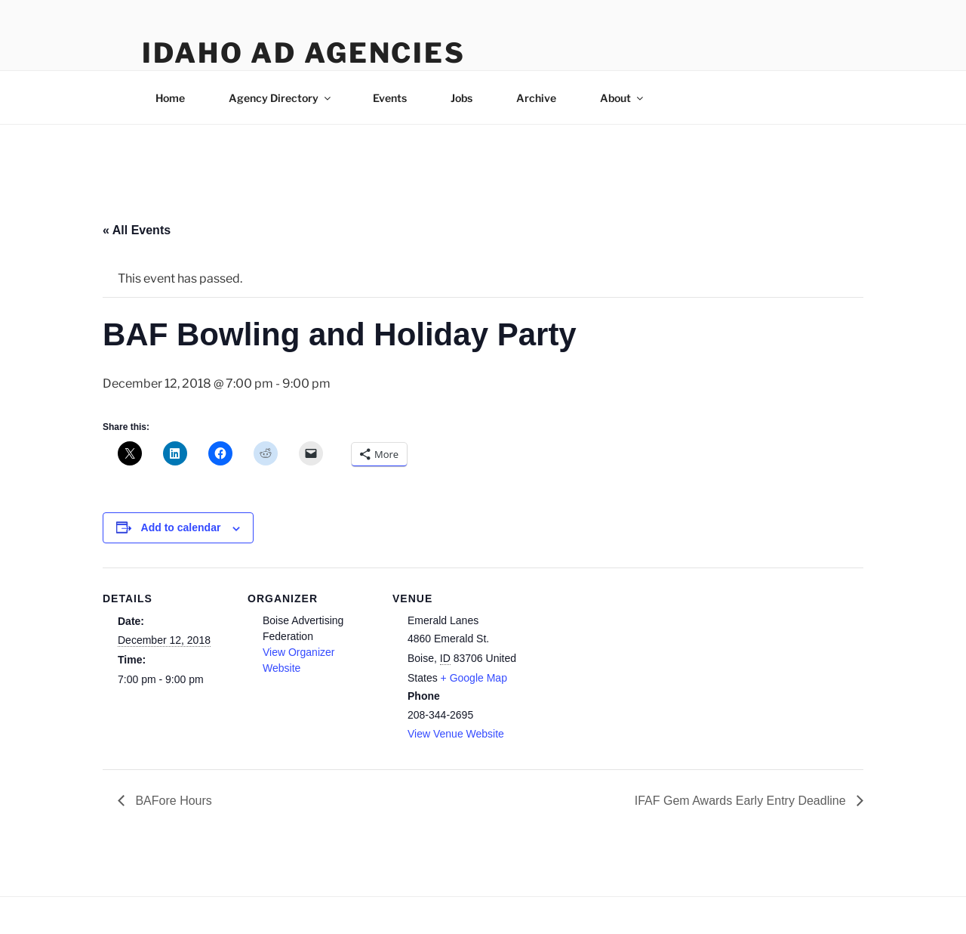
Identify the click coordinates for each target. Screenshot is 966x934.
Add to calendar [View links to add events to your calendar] (181, 527)
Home (170, 97)
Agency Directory (281, 97)
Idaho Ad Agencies (304, 53)
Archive (536, 97)
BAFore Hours (172, 800)
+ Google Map (474, 678)
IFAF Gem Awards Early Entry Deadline (742, 800)
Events (390, 97)
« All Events (137, 230)
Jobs (461, 97)
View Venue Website (456, 734)
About (622, 97)
